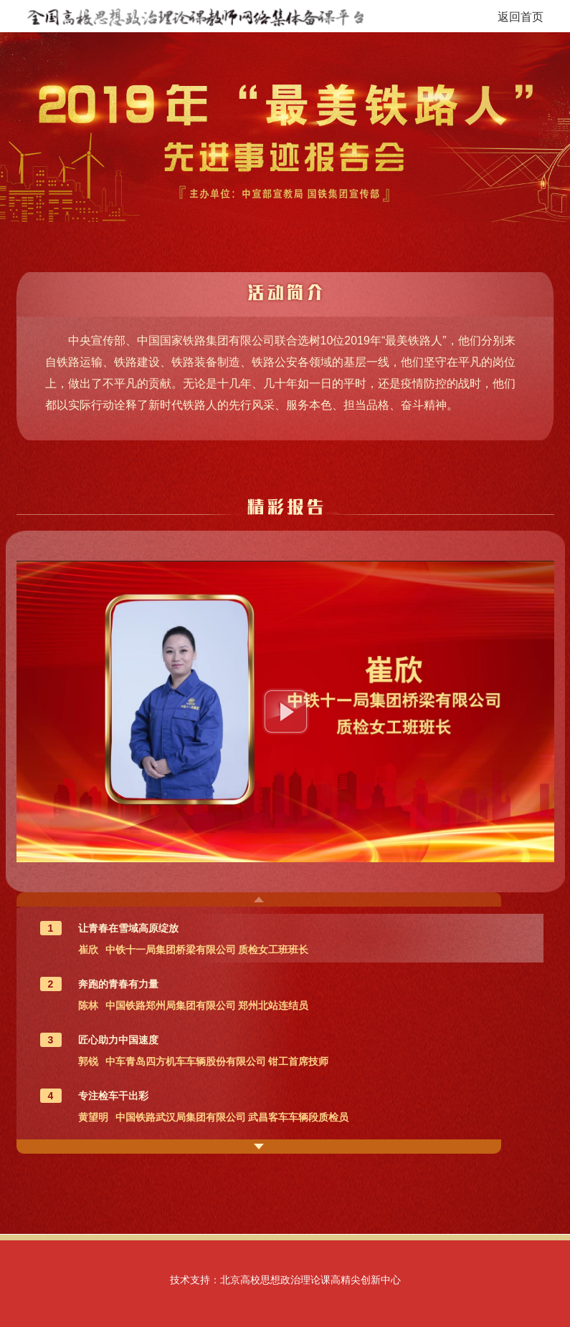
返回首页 (520, 17)
